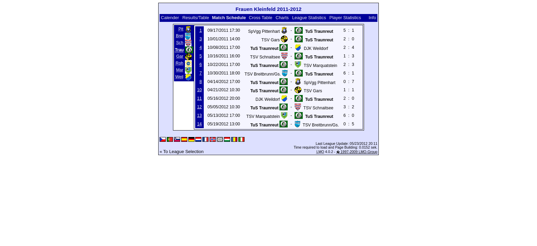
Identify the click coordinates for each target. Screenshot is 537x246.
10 (199, 89)
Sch (179, 42)
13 (199, 115)
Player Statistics (345, 17)
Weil (179, 76)
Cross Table (260, 17)
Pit (180, 29)
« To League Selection (181, 151)
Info (372, 17)
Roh (179, 63)
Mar (179, 70)
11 (199, 98)
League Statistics (309, 17)
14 (199, 124)
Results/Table (195, 17)
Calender (170, 17)
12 (199, 107)
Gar (179, 56)
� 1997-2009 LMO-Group (356, 152)
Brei (180, 35)
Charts (282, 17)
